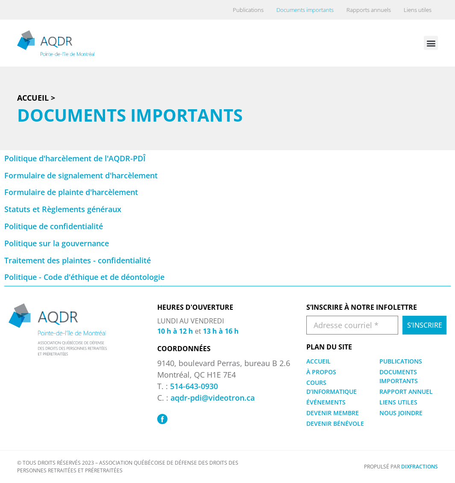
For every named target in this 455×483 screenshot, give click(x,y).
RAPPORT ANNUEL (406, 391)
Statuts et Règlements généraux (62, 209)
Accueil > (36, 98)
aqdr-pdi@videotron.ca (212, 398)
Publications (248, 10)
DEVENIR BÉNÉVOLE (335, 423)
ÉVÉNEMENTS (326, 402)
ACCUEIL (318, 361)
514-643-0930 (194, 386)
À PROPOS (321, 372)
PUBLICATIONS (400, 361)
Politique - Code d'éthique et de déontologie (84, 277)
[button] (431, 43)
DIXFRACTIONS (419, 466)
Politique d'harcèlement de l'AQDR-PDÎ (75, 158)
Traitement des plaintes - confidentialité (77, 260)
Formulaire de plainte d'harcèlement (71, 192)
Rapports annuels (368, 10)
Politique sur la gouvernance (56, 243)
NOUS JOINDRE (401, 413)
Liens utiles (418, 10)
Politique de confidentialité (53, 226)
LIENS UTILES (398, 402)
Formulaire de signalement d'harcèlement (81, 175)
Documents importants (305, 10)
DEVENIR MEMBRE (332, 413)
